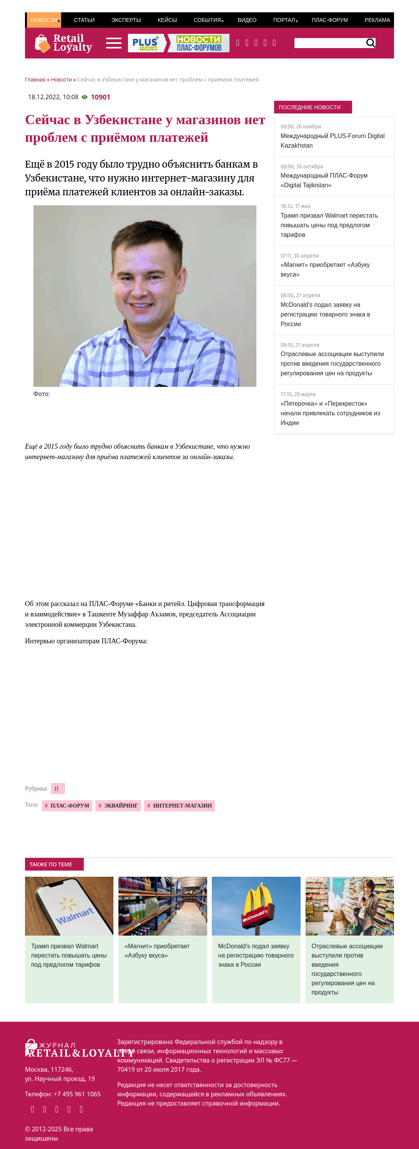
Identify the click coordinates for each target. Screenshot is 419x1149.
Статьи (84, 20)
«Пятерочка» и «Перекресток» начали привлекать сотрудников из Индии (330, 413)
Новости (44, 20)
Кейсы (167, 20)
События (207, 20)
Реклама (377, 20)
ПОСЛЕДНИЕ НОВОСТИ (310, 107)
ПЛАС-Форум (330, 20)
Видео (247, 20)
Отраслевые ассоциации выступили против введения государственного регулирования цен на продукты (332, 363)
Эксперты (126, 20)
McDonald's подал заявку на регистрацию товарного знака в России (325, 314)
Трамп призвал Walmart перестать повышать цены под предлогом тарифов (329, 225)
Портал (284, 20)
